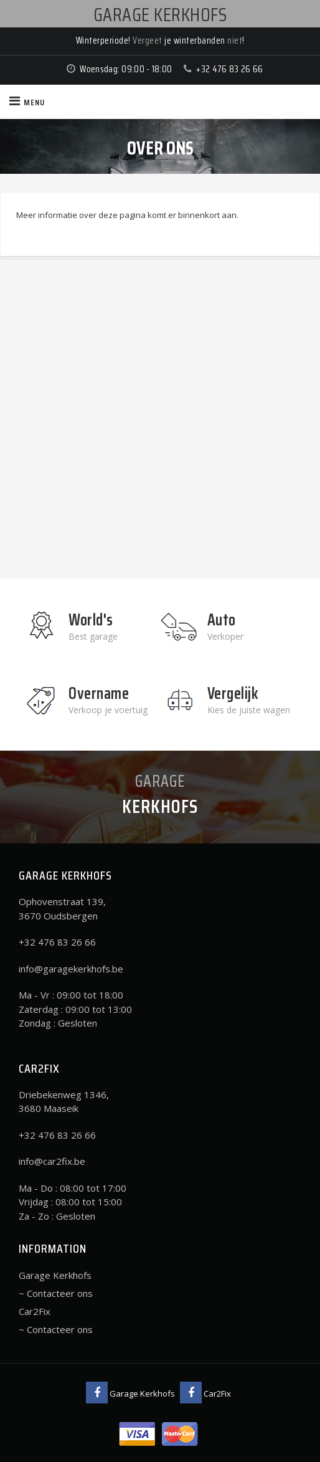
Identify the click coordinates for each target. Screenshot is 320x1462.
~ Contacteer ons (56, 1293)
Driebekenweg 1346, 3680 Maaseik (64, 1101)
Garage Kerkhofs (55, 1275)
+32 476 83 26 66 (229, 69)
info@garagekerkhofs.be (71, 968)
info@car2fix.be (52, 1161)
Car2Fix (34, 1311)
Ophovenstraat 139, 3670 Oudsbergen (62, 908)
